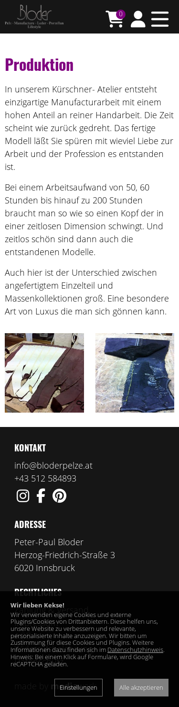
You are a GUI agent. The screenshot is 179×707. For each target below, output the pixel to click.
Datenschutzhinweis (135, 649)
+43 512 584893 (45, 478)
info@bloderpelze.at (53, 465)
